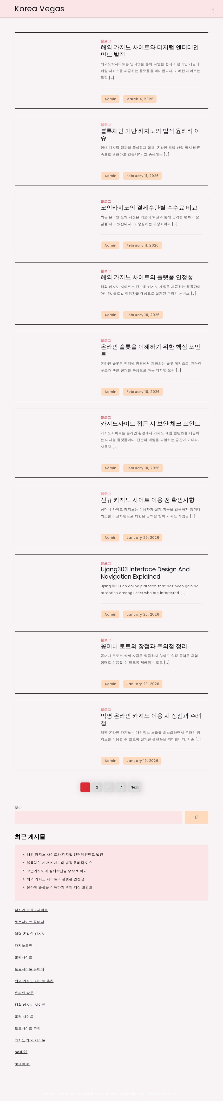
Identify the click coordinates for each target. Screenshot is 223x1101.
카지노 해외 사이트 (30, 1040)
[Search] (196, 817)
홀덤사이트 (24, 957)
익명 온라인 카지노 (30, 933)
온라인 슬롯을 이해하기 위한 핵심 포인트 (150, 350)
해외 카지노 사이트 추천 (34, 981)
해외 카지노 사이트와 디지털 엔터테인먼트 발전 (150, 50)
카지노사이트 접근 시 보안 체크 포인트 (150, 423)
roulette (22, 1063)
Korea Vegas (40, 8)
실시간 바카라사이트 (31, 910)
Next (135, 787)
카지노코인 (24, 945)
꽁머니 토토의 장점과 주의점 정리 (144, 646)
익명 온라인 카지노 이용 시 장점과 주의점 (151, 719)
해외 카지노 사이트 (30, 1004)
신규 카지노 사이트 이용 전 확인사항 (148, 500)
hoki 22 (21, 1052)
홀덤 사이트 (24, 1016)
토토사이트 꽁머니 (29, 921)
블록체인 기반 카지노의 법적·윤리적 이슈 (150, 134)
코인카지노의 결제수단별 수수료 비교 (149, 208)
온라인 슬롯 (24, 992)
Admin (111, 99)
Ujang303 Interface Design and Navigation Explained (145, 573)
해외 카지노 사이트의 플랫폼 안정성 (147, 277)
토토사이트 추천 (28, 1028)
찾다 (18, 807)
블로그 (106, 41)
